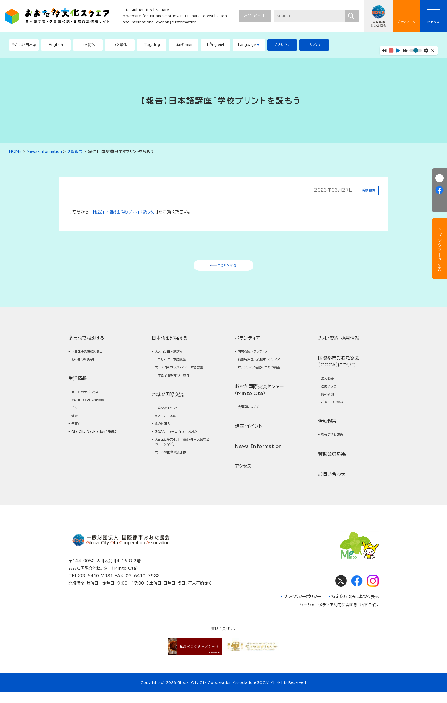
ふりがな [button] (282, 45)
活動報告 (366, 190)
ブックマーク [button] (406, 16)
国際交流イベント (170, 424)
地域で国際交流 (168, 409)
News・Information (258, 455)
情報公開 (330, 401)
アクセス (243, 475)
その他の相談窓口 (88, 365)
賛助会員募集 (332, 464)
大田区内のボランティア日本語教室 (182, 377)
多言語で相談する (86, 341)
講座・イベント (248, 435)
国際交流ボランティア (257, 355)
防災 (76, 418)
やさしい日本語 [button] (23, 45)
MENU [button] (433, 16)
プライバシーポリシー (302, 607)
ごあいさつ (332, 392)
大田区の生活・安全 (89, 399)
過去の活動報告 (336, 444)
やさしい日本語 (168, 433)
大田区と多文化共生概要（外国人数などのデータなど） (182, 464)
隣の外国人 (165, 442)
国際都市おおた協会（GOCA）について (338, 364)
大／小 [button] (314, 45)
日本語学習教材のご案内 (177, 390)
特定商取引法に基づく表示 (355, 607)
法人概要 (330, 382)
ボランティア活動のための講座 (265, 374)
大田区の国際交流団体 (175, 477)
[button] (56, 45)
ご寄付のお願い (336, 410)
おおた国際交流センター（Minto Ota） (259, 397)
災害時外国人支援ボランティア (265, 365)
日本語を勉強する (170, 341)
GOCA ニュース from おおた (182, 452)
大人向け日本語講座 (173, 355)
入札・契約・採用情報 (338, 341)
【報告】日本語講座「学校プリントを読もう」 (132, 212)
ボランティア (247, 341)
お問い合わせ (255, 16)
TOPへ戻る (227, 267)
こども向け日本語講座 (175, 365)
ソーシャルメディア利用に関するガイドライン (339, 616)
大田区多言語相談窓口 (92, 355)
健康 (76, 427)
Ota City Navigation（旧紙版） (98, 449)
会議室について (252, 415)
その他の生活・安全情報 (93, 408)
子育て (78, 436)
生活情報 (77, 384)
